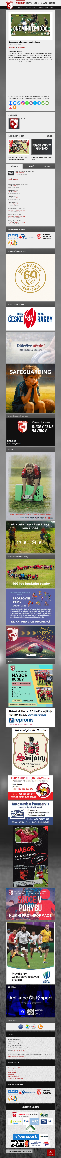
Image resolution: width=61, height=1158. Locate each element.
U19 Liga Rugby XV (20, 210)
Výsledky (14, 166)
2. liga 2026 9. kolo (13, 190)
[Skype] (35, 103)
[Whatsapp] (27, 103)
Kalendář (30, 166)
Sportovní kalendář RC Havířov (26, 7)
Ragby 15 (36, 3)
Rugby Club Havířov (18, 1151)
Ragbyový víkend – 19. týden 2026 (25, 171)
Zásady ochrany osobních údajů (16, 1056)
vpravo (53, 2)
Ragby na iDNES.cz (13, 1076)
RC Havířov (44, 3)
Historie (46, 166)
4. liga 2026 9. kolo (13, 202)
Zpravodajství (20, 3)
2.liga (9, 191)
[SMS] (43, 103)
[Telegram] (39, 103)
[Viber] (31, 103)
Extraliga (10, 179)
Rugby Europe (12, 1072)
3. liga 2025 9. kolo (13, 196)
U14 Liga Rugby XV (20, 222)
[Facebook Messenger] (14, 103)
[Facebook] (10, 103)
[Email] (47, 103)
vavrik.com (28, 1151)
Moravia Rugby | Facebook (15, 1078)
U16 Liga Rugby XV (20, 216)
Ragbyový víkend (43, 7)
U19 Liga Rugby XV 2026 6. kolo (16, 208)
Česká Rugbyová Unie (14, 1068)
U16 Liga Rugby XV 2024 (14, 214)
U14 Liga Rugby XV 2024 (14, 220)
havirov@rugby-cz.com (18, 1050)
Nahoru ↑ (51, 1152)
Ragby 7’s (29, 3)
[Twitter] (19, 103)
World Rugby (11, 1074)
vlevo (16, 7)
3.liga (9, 197)
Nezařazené (11, 47)
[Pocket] (10, 107)
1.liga (9, 185)
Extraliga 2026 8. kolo (13, 178)
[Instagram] (23, 103)
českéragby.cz (12, 1070)
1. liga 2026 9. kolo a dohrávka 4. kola (18, 184)
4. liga (9, 204)
